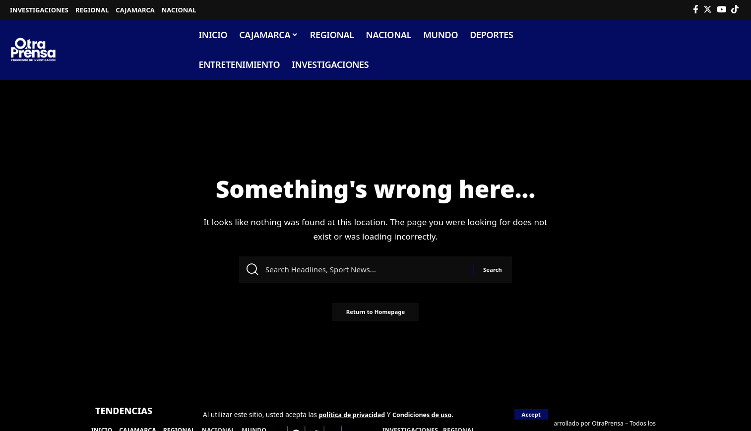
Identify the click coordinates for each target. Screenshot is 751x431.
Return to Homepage (375, 315)
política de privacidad (355, 414)
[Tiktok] (735, 9)
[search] (733, 50)
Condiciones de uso (430, 414)
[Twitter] (707, 9)
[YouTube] (721, 9)
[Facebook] (695, 9)
